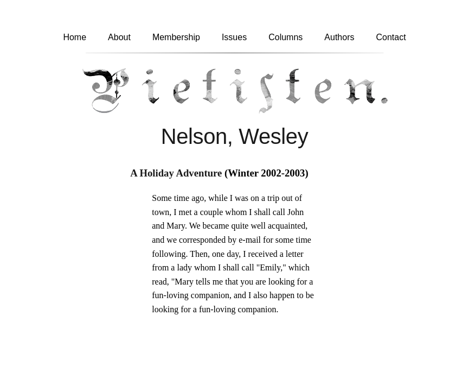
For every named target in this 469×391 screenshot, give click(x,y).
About (119, 37)
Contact (391, 37)
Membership (176, 37)
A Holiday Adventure (176, 173)
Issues (234, 37)
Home (74, 37)
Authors (339, 37)
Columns (285, 37)
